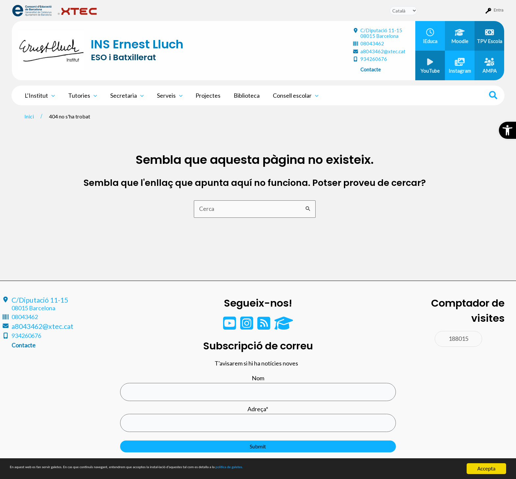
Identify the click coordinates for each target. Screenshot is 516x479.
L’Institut (39, 95)
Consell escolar (287, 95)
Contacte (370, 69)
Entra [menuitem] (498, 10)
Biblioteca (239, 95)
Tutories (80, 95)
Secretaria (124, 95)
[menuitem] (32, 10)
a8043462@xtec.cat (382, 51)
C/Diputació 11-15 (381, 33)
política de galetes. (347, 469)
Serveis (165, 95)
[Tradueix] (403, 10)
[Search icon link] (493, 96)
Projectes (202, 95)
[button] (507, 130)
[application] (50, 95)
